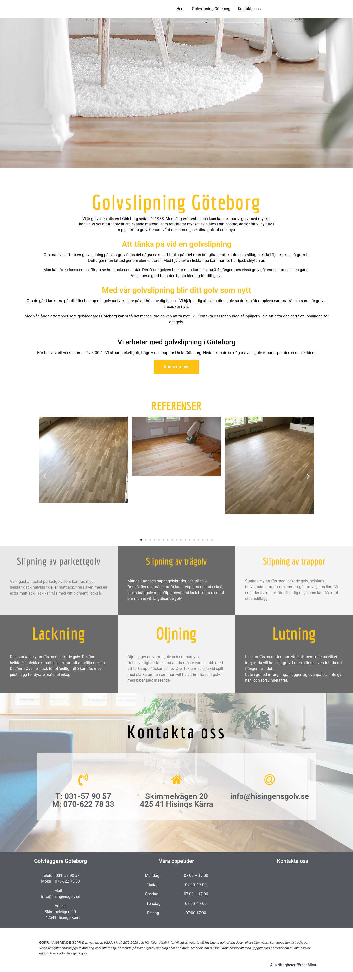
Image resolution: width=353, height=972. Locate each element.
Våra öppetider (176, 861)
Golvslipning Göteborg (211, 8)
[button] (45, 476)
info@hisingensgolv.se (269, 796)
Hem (180, 8)
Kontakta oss (249, 8)
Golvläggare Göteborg (60, 861)
